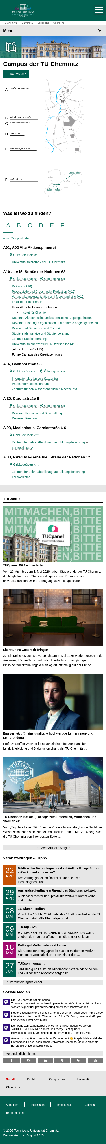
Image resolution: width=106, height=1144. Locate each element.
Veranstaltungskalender (26, 982)
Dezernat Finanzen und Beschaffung (37, 413)
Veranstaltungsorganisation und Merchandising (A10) (48, 296)
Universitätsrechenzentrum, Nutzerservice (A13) (45, 344)
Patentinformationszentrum (30, 384)
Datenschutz (64, 1104)
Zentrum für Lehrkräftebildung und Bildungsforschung (48, 442)
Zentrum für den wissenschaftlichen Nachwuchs (44, 389)
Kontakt (32, 1079)
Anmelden (12, 1104)
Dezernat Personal (24, 418)
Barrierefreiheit (15, 1112)
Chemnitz (12, 1087)
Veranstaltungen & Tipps (25, 858)
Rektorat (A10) (22, 286)
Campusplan (57, 1079)
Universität (84, 1079)
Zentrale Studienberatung (29, 339)
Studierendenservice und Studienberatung (41, 333)
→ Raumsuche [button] (16, 74)
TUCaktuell (13, 499)
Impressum (38, 1104)
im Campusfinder (18, 238)
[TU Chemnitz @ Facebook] (11, 1060)
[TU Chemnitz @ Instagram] (28, 1060)
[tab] (8, 225)
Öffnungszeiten (52, 278)
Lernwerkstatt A (22, 447)
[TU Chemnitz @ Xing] (61, 1060)
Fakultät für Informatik (27, 302)
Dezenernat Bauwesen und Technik (36, 328)
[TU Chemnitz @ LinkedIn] (45, 1060)
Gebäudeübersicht (23, 255)
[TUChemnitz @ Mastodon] (78, 1060)
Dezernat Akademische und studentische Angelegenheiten (52, 318)
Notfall (10, 1079)
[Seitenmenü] (53, 30)
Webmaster (11, 1135)
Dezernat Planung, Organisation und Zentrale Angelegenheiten (55, 323)
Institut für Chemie (33, 312)
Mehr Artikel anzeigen (55, 848)
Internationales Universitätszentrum (36, 378)
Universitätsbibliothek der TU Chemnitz (38, 262)
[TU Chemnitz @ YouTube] (95, 1060)
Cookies (90, 1104)
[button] (94, 10)
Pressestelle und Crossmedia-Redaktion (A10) (43, 291)
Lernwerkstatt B (22, 477)
